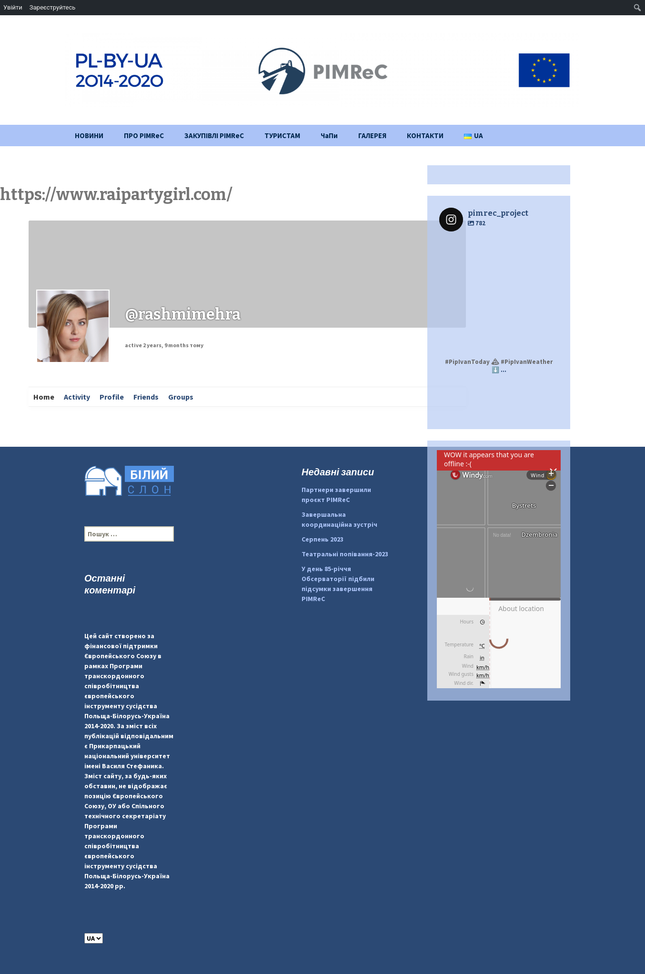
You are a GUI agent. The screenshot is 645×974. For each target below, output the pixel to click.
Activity (77, 397)
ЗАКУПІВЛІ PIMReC (214, 135)
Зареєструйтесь (52, 7)
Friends (146, 397)
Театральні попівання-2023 (345, 554)
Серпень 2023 (322, 539)
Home (43, 397)
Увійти (12, 7)
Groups (180, 397)
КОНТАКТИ (425, 135)
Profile (112, 397)
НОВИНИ (89, 135)
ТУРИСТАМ (282, 135)
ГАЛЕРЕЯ (372, 135)
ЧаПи (329, 135)
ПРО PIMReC (144, 135)
